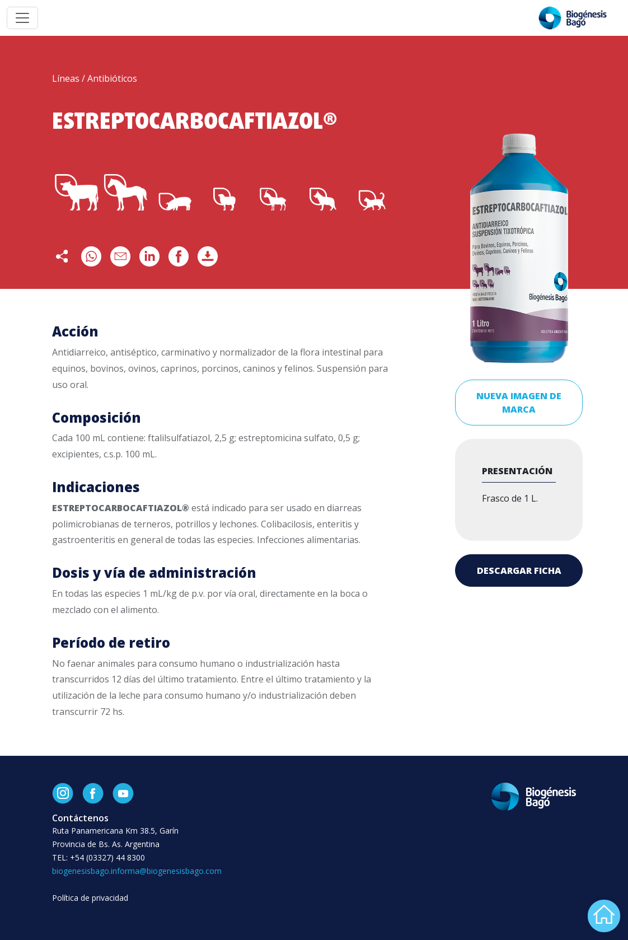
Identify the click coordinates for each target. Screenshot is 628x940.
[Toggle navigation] (22, 18)
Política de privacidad (90, 897)
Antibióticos (112, 78)
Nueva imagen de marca (518, 402)
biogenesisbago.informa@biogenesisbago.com (137, 871)
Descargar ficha (519, 570)
